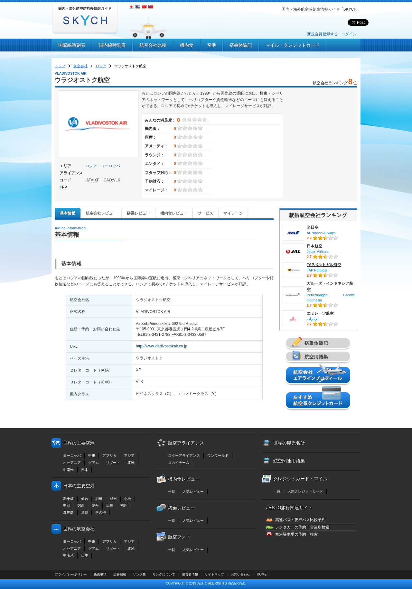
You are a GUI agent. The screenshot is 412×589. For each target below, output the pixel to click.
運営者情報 (190, 574)
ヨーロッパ (110, 166)
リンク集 (139, 574)
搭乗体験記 (240, 45)
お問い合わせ (240, 574)
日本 (84, 470)
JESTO (202, 583)
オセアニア (72, 463)
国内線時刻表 (112, 45)
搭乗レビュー (138, 213)
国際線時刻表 (71, 45)
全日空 (312, 227)
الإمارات (312, 319)
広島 (109, 505)
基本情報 (67, 213)
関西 (81, 505)
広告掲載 (119, 574)
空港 (211, 45)
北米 (131, 463)
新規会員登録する (322, 34)
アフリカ (109, 455)
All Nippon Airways (321, 233)
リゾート (113, 463)
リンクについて (164, 574)
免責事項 (100, 574)
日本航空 (314, 246)
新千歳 (68, 499)
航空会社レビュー (101, 213)
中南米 (68, 470)
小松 (127, 499)
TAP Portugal (317, 270)
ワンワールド (218, 455)
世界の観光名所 (289, 443)
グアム (93, 463)
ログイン (349, 34)
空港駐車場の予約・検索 (296, 534)
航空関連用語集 (289, 460)
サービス (205, 213)
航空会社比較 (152, 45)
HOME (262, 574)
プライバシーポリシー (71, 574)
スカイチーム (178, 463)
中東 (91, 455)
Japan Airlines (317, 251)
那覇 (84, 512)
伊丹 (95, 505)
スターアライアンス (184, 455)
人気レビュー (193, 491)
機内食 (186, 45)
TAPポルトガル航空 (324, 264)
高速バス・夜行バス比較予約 (300, 520)
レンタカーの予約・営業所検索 (302, 527)
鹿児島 (68, 512)
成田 (113, 499)
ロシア (101, 66)
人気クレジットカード (305, 491)
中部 (66, 505)
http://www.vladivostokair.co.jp (161, 346)
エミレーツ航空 (320, 313)
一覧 (171, 491)
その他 (100, 512)
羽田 (98, 499)
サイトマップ (214, 574)
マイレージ (233, 213)
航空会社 (80, 66)
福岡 (123, 505)
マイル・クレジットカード (293, 45)
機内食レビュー (173, 213)
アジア (129, 455)
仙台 (84, 499)
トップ (60, 66)
